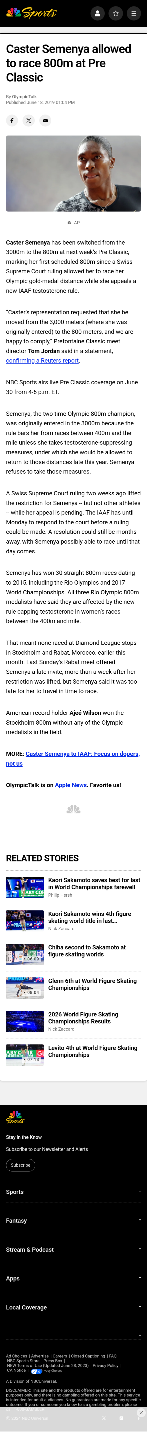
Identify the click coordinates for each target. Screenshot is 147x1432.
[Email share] (45, 121)
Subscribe (20, 1165)
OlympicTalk (24, 96)
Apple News (71, 785)
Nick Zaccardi (62, 928)
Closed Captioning (88, 1356)
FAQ (112, 1356)
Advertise (40, 1356)
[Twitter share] (28, 121)
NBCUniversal (43, 1381)
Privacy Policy (105, 1365)
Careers (60, 1356)
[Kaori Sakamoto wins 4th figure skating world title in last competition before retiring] (25, 921)
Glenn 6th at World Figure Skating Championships (92, 984)
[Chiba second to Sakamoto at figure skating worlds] (25, 954)
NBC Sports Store (23, 1360)
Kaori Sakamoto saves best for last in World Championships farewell (94, 884)
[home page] (31, 13)
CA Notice (16, 1370)
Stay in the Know (24, 1137)
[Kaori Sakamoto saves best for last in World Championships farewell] (25, 887)
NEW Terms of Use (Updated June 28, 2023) (47, 1365)
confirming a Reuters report (42, 360)
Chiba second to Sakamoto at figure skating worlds (87, 951)
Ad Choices (16, 1356)
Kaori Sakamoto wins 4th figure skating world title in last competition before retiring (89, 917)
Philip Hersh (60, 895)
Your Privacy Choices (62, 1370)
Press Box (53, 1360)
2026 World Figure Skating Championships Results (83, 1018)
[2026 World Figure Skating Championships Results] (25, 1021)
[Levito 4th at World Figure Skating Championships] (25, 1055)
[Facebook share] (12, 121)
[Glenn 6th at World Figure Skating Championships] (25, 988)
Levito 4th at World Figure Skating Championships (93, 1051)
